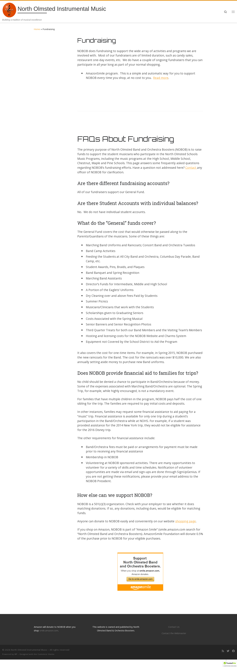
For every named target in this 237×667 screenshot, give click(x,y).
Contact (191, 168)
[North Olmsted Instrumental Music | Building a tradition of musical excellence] (9, 9)
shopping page (185, 521)
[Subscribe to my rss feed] (223, 651)
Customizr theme (46, 654)
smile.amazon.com (49, 630)
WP (15, 654)
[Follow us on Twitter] (228, 651)
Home (37, 29)
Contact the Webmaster (174, 633)
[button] (230, 664)
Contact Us (174, 626)
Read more (160, 78)
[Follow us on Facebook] (233, 651)
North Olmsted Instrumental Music (29, 649)
